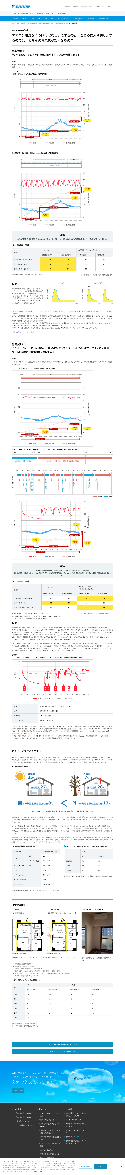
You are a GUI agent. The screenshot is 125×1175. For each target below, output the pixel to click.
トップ (13, 23)
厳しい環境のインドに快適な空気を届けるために (76, 1114)
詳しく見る (19, 1090)
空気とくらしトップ (20, 18)
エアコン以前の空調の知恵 (24, 1125)
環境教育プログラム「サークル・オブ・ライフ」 (76, 1142)
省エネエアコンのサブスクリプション (76, 1125)
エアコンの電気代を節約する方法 (50, 1138)
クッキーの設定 (85, 1166)
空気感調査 (90, 18)
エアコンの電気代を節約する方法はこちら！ (63, 1044)
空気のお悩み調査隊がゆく (46, 23)
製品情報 (67, 6)
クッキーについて (37, 1171)
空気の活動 (68, 1109)
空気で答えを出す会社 (23, 23)
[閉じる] (121, 1166)
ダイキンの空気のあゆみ (23, 1117)
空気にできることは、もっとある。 (50, 1114)
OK (101, 1166)
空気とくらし (33, 23)
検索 (109, 6)
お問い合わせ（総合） (87, 6)
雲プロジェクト (71, 1137)
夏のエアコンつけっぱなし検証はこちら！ (64, 1051)
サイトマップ (100, 6)
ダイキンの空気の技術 (23, 1113)
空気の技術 (17, 1109)
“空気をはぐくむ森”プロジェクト (76, 1131)
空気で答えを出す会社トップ (23, 13)
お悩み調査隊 (78, 18)
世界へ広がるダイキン (23, 1121)
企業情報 (75, 6)
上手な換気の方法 (64, 18)
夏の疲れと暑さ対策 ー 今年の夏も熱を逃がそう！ (50, 1131)
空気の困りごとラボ (47, 1120)
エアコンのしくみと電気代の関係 (50, 1145)
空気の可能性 (36, 18)
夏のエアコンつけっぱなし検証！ (24, 332)
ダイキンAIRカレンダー (74, 1120)
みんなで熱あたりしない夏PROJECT (49, 1125)
